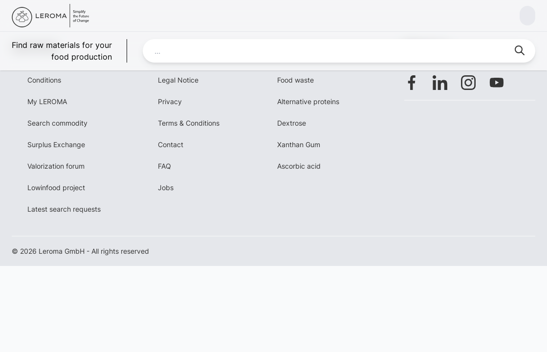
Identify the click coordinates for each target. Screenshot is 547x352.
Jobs (166, 187)
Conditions (44, 80)
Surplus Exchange (56, 144)
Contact (170, 144)
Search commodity (57, 123)
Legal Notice (178, 80)
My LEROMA (47, 101)
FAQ (164, 166)
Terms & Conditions (188, 123)
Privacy (170, 101)
